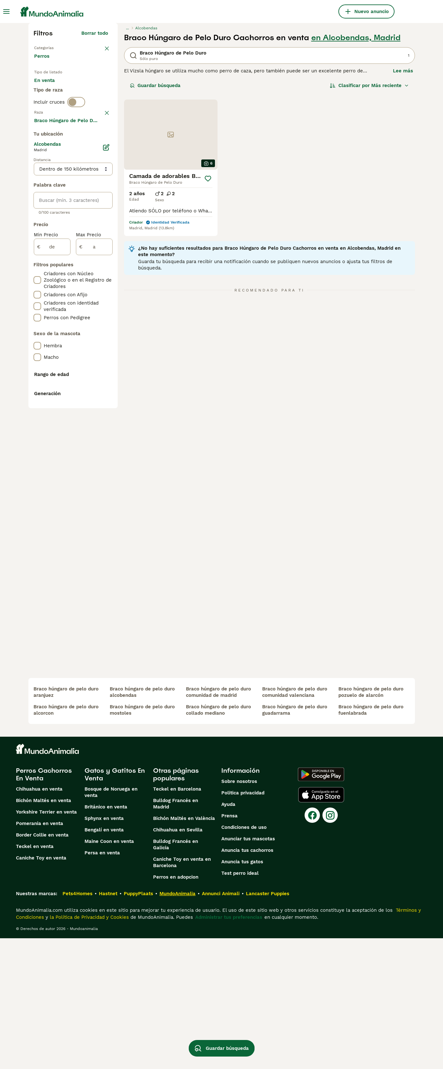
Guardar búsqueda (155, 85)
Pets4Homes (77, 1024)
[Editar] (106, 318)
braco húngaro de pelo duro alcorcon (66, 841)
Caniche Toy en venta (41, 989)
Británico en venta (106, 937)
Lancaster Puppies (267, 1024)
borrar (101, 145)
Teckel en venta (35, 977)
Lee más (403, 71)
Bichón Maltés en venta (43, 931)
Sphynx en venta (104, 949)
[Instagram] (330, 946)
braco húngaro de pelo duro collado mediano (218, 841)
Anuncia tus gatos (242, 992)
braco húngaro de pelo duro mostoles (142, 841)
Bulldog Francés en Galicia (175, 975)
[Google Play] (321, 905)
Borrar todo (94, 33)
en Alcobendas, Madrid (356, 37)
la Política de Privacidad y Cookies (88, 1048)
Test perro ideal (240, 1004)
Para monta (53, 107)
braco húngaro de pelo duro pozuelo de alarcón (370, 823)
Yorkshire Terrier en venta (46, 943)
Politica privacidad (242, 923)
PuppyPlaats (138, 1024)
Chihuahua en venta (39, 920)
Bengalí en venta (104, 960)
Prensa (229, 946)
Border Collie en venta (42, 966)
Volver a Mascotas (55, 47)
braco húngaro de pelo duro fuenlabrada (370, 841)
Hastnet (108, 1024)
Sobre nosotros (239, 912)
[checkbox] (37, 178)
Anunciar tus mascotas (248, 969)
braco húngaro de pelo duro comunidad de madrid (218, 823)
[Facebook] (312, 946)
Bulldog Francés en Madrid (175, 934)
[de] (52, 417)
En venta (49, 92)
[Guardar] (207, 178)
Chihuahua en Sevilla (178, 960)
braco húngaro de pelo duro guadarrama (294, 841)
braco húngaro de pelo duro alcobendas (142, 823)
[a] (94, 417)
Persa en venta (102, 983)
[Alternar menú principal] (6, 11)
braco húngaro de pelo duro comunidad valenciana (294, 823)
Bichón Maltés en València (184, 949)
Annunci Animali (221, 1024)
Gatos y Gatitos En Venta (115, 905)
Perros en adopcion (175, 1008)
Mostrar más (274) (91, 292)
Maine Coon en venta (109, 972)
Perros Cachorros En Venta (44, 905)
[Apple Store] (321, 925)
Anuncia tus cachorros (247, 981)
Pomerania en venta (39, 954)
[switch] (76, 131)
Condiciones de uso (244, 958)
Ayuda (228, 935)
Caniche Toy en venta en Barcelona (182, 993)
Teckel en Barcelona (177, 920)
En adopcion (88, 92)
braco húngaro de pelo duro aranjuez (66, 823)
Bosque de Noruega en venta (111, 923)
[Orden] (369, 85)
